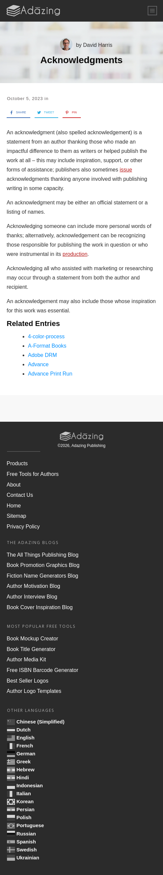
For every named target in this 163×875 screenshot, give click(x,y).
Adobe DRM (42, 355)
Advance (38, 364)
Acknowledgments (81, 60)
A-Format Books (47, 346)
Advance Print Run (50, 374)
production (75, 254)
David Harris (97, 45)
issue (126, 169)
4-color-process (46, 336)
